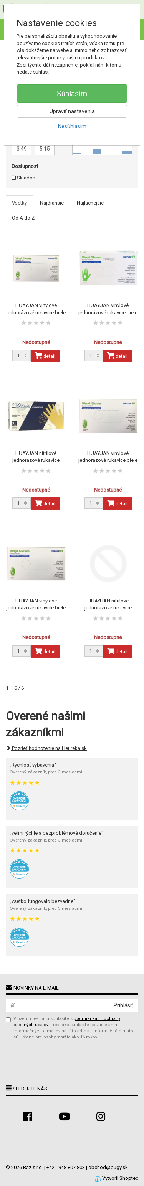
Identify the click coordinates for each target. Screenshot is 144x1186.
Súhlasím (72, 93)
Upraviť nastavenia (72, 111)
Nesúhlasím (72, 126)
